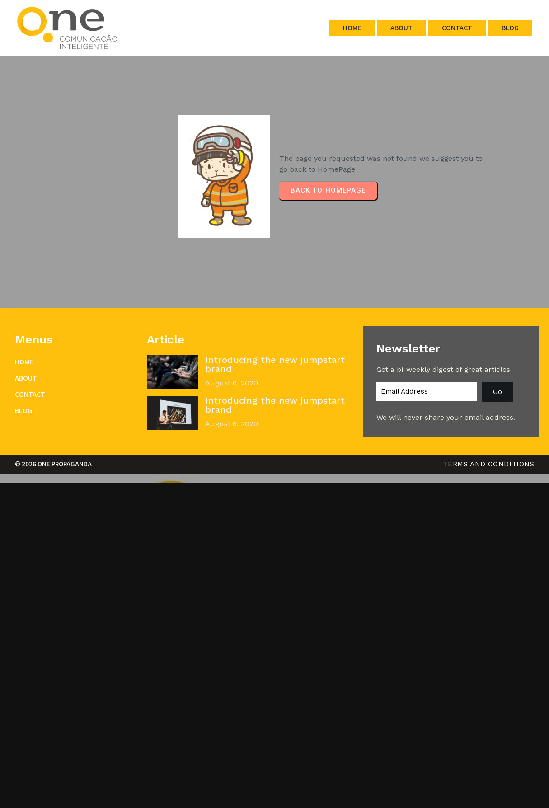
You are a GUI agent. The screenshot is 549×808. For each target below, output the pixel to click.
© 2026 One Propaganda (53, 464)
